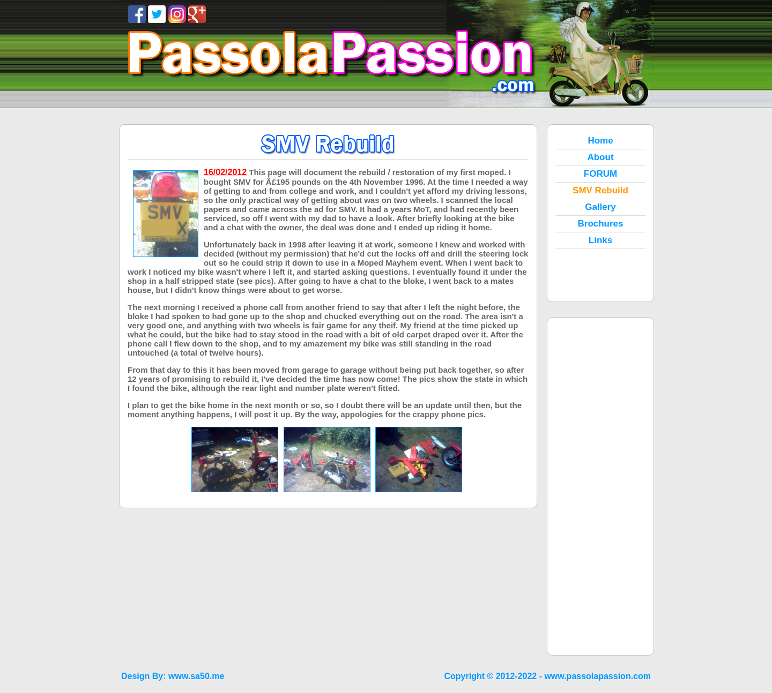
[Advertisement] (600, 486)
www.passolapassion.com (597, 676)
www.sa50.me (196, 676)
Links (600, 240)
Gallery (600, 207)
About (600, 157)
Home (600, 140)
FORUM (600, 174)
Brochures (600, 224)
